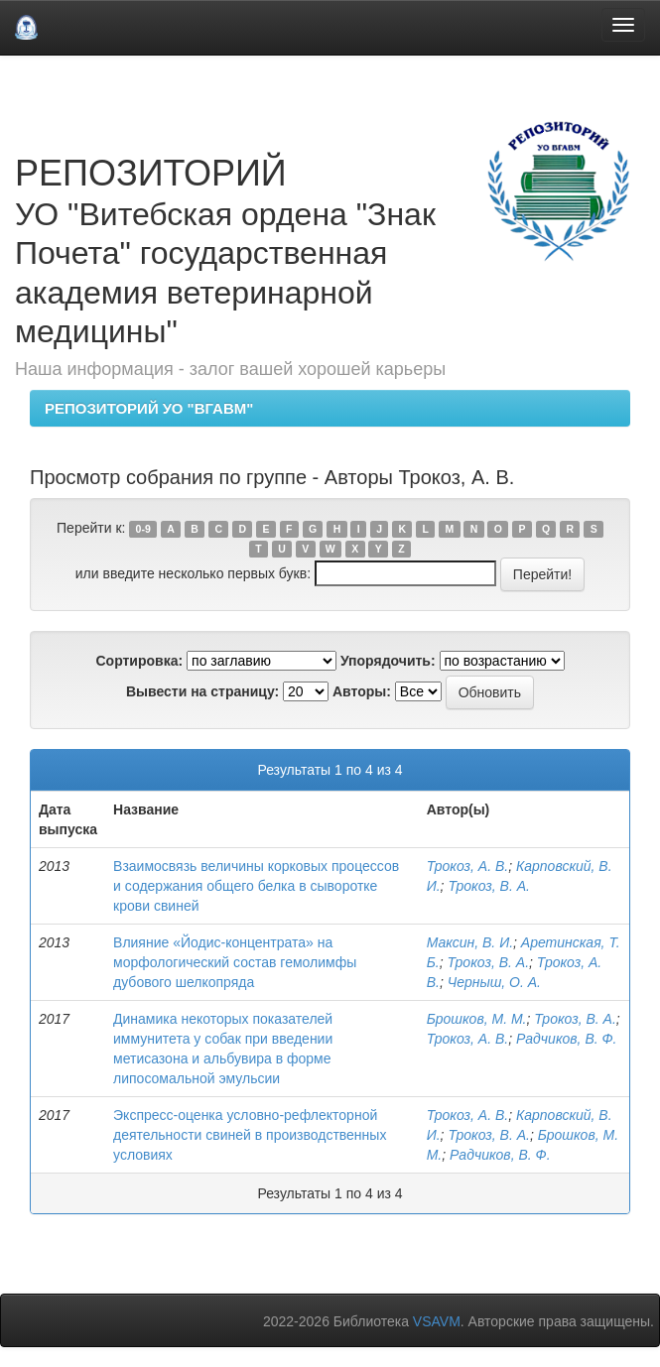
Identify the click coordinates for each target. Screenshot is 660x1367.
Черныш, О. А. (494, 982)
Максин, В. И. (470, 942)
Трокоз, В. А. (489, 886)
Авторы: (361, 691)
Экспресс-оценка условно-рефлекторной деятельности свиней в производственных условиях (249, 1135)
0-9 (143, 529)
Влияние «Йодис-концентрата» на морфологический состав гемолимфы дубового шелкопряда (234, 962)
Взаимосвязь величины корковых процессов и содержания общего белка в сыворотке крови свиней (256, 886)
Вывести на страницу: (202, 691)
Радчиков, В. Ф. (566, 1039)
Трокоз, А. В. (468, 866)
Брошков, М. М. (477, 1019)
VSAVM (437, 1321)
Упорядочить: (388, 661)
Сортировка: (139, 661)
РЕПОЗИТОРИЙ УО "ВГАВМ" (149, 408)
